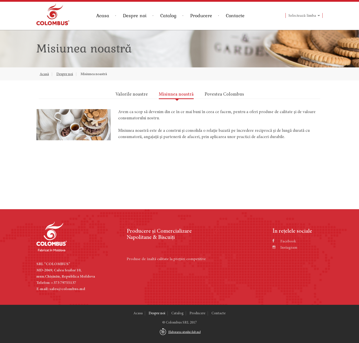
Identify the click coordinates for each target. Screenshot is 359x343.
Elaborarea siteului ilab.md (184, 332)
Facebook (284, 241)
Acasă (44, 74)
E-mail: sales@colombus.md (60, 289)
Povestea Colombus (224, 94)
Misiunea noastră (94, 74)
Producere (201, 15)
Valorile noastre (131, 94)
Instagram (284, 248)
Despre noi (135, 15)
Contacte (235, 15)
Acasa (102, 15)
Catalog (168, 15)
